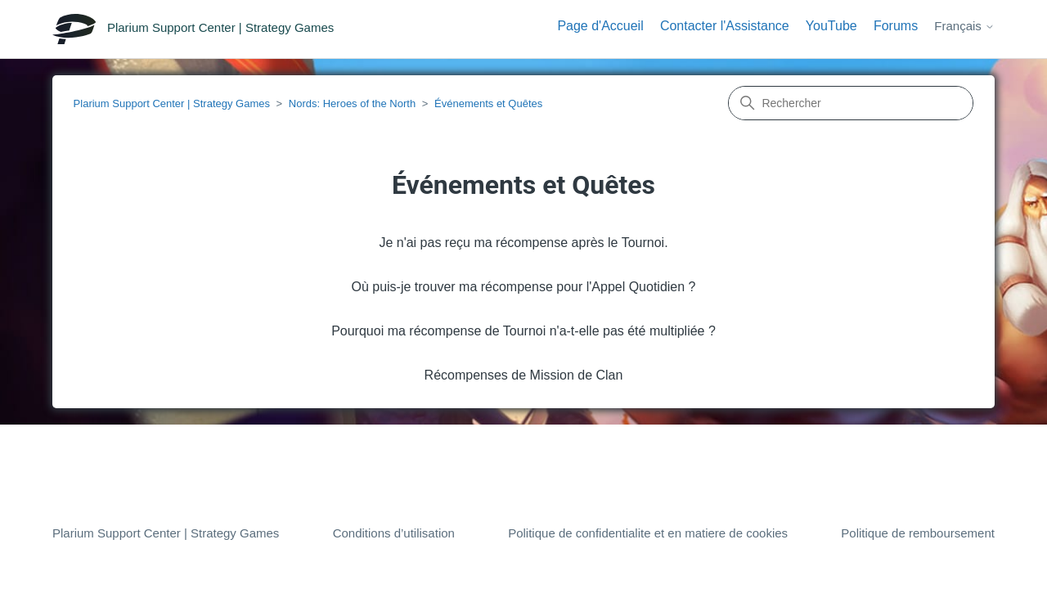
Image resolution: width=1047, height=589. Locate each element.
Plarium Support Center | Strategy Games (172, 103)
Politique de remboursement (918, 533)
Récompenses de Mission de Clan (524, 375)
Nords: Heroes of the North (352, 103)
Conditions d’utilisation (394, 533)
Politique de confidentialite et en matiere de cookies (648, 533)
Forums (896, 26)
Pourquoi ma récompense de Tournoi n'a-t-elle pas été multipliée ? (523, 331)
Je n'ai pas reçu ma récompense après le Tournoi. (523, 243)
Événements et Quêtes (488, 103)
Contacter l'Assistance (724, 26)
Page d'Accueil (600, 26)
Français (964, 26)
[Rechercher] (851, 103)
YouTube (831, 26)
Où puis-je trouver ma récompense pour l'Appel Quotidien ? (523, 287)
